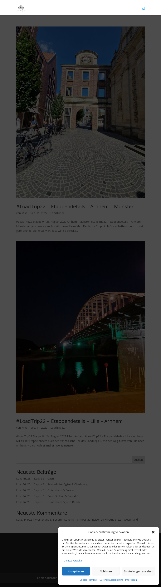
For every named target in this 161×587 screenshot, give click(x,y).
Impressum (131, 579)
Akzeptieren (76, 571)
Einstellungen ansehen (138, 571)
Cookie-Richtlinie (89, 579)
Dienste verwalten (73, 560)
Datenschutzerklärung (111, 579)
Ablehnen (106, 571)
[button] (153, 532)
